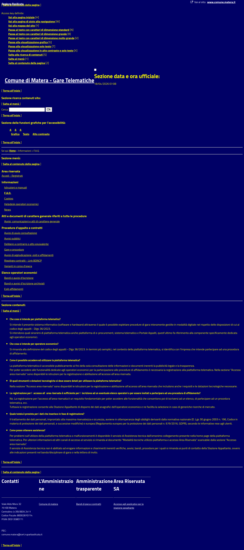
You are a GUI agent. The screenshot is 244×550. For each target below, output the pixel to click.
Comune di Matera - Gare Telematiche (49, 80)
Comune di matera (48, 504)
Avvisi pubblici (12, 238)
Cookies (8, 198)
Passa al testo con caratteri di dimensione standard (38, 30)
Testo (26, 134)
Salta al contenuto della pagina (26, 63)
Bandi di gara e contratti (88, 504)
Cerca (4, 109)
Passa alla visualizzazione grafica (28, 42)
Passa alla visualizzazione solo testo (29, 46)
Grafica (15, 134)
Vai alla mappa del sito (21, 26)
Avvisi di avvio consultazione (20, 233)
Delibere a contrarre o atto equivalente (26, 244)
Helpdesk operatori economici (21, 204)
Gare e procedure (14, 249)
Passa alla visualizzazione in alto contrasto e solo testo (40, 50)
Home (12, 151)
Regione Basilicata (13, 4)
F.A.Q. (7, 193)
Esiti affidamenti (13, 289)
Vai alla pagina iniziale (21, 17)
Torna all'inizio (12, 91)
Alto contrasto (41, 134)
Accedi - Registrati (12, 176)
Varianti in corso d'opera (18, 266)
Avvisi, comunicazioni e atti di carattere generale (32, 221)
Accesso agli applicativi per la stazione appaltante (129, 506)
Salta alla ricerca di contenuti (25, 55)
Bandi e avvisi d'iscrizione (19, 278)
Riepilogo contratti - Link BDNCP (23, 260)
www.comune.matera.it (221, 2)
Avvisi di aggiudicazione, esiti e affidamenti (29, 255)
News (7, 209)
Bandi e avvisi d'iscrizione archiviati (24, 283)
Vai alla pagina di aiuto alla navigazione (31, 21)
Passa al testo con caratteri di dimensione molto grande (41, 38)
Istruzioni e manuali (15, 187)
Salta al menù (16, 59)
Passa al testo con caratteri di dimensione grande (37, 34)
